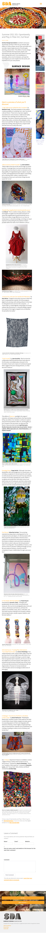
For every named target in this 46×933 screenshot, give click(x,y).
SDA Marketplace (8, 821)
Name (5, 841)
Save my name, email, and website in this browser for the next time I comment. (19, 849)
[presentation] (13, 855)
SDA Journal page (14, 822)
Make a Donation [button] (23, 902)
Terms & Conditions (7, 925)
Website (27, 841)
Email (16, 841)
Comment (6, 860)
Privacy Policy (6, 927)
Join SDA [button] (23, 898)
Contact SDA (6, 928)
